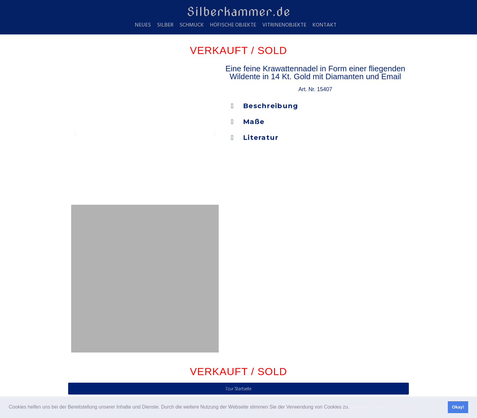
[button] (352, 408)
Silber (165, 25)
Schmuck (191, 25)
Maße (253, 122)
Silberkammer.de (239, 11)
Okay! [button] (458, 407)
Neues (143, 25)
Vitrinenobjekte (284, 25)
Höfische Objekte (233, 25)
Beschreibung (270, 106)
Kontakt (324, 25)
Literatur (261, 137)
